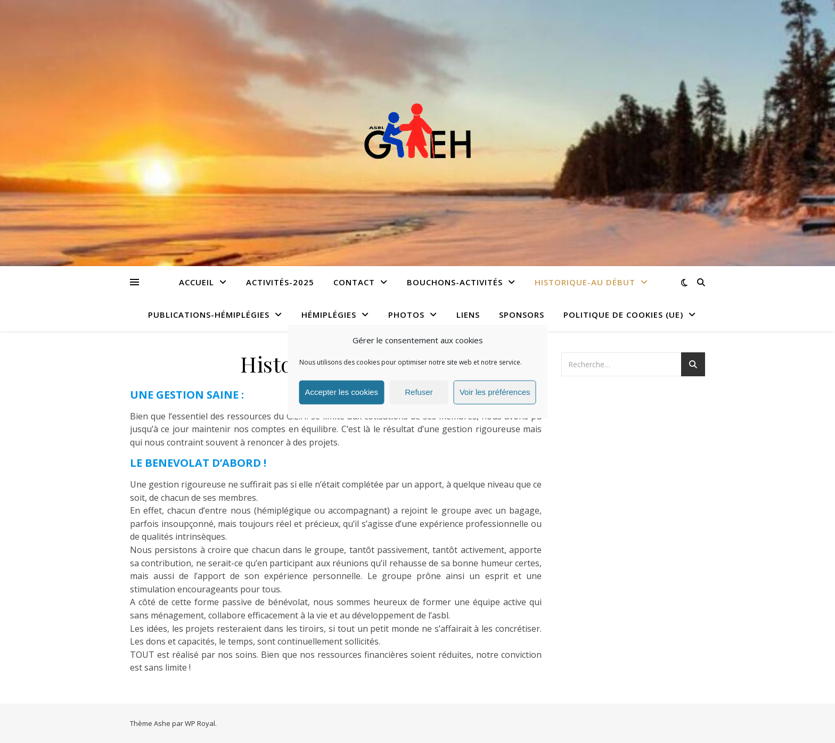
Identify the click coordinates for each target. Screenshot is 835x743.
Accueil (196, 282)
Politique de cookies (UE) (623, 314)
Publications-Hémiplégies (208, 314)
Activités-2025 (280, 282)
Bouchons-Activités (455, 282)
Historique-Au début (585, 282)
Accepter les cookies (342, 392)
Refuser (419, 392)
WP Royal (200, 723)
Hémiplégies (328, 314)
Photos (406, 314)
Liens (468, 314)
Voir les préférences (495, 392)
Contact (354, 282)
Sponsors (521, 314)
